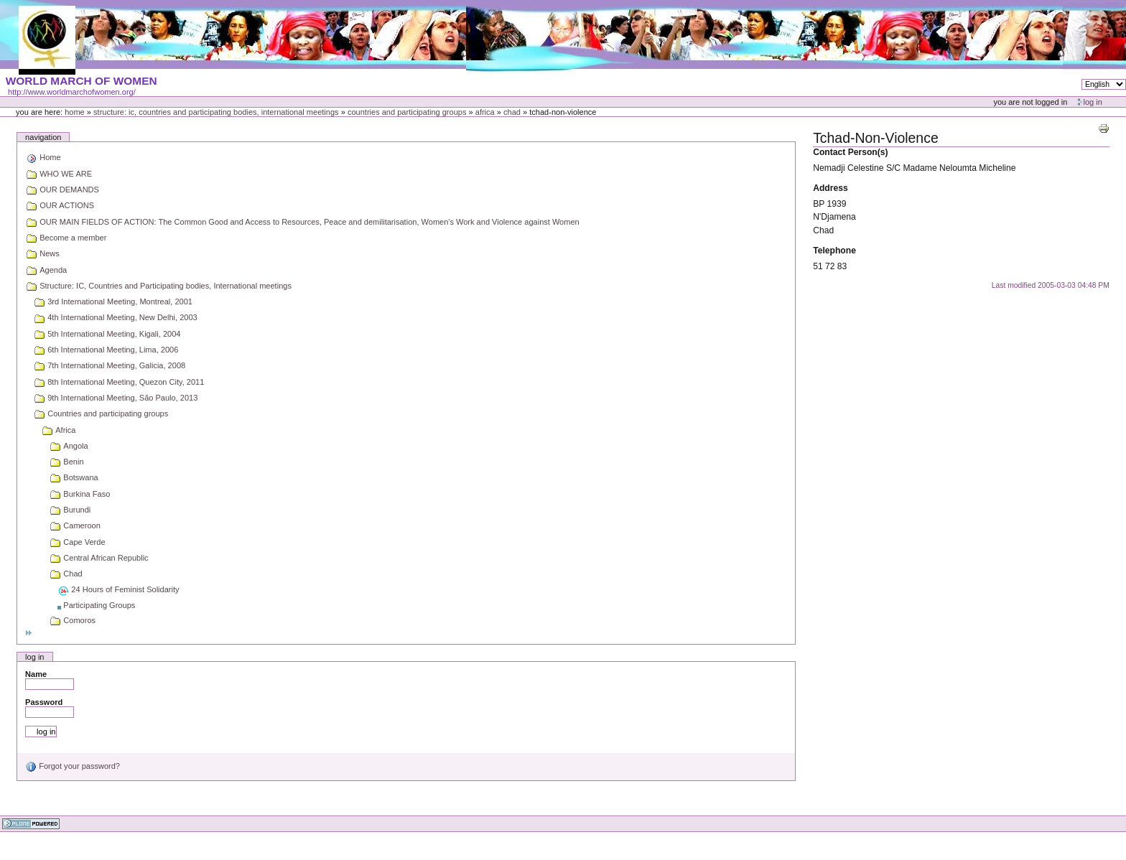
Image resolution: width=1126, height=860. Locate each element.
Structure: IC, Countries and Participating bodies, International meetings (216, 112)
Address (830, 188)
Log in (1093, 102)
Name (36, 674)
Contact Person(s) (850, 152)
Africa (485, 112)
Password (43, 702)
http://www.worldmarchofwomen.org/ (72, 92)
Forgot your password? (72, 766)
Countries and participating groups (407, 112)
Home (75, 112)
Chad (512, 112)
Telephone (834, 251)
